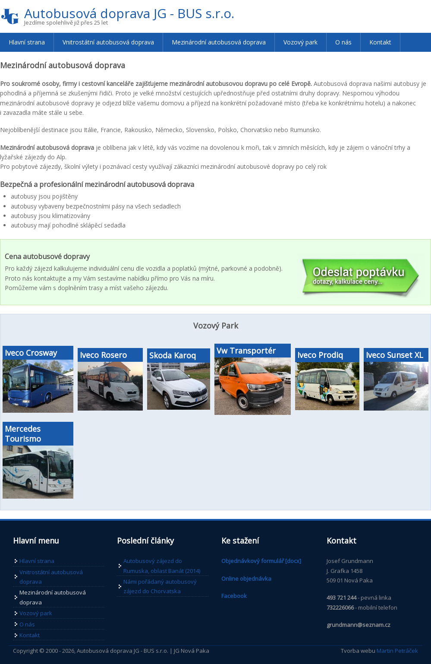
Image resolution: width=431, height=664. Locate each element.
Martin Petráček (397, 651)
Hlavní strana (27, 42)
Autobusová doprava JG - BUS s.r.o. (129, 13)
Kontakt (380, 42)
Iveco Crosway (31, 353)
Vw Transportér (246, 350)
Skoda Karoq (172, 355)
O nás (343, 42)
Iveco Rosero (103, 355)
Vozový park (300, 42)
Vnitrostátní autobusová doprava (108, 42)
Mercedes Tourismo (23, 433)
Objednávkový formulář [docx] (261, 561)
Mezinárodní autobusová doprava (219, 42)
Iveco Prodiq (320, 355)
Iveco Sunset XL (394, 355)
